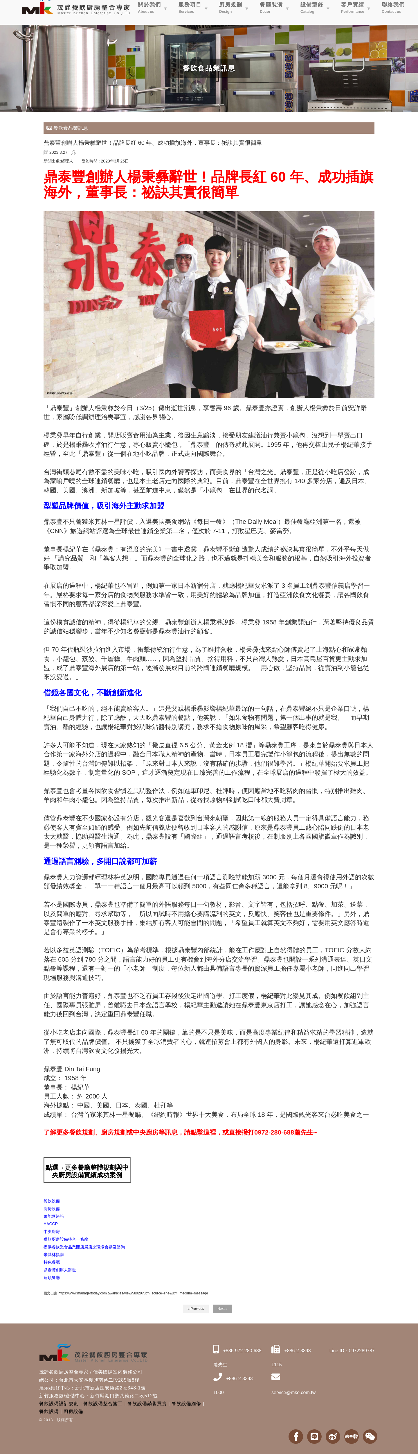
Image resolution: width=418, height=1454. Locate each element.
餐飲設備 (49, 1411)
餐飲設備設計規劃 (59, 1403)
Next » (222, 1309)
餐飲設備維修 (186, 1403)
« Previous (196, 1309)
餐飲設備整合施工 (103, 1403)
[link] (54, 1254)
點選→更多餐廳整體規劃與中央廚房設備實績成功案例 (87, 1171)
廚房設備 (73, 1411)
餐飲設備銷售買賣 (147, 1403)
